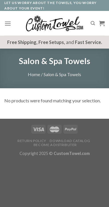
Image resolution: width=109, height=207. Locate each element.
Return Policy (31, 141)
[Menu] (7, 23)
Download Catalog (70, 141)
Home (34, 74)
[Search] (93, 23)
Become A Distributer (55, 145)
